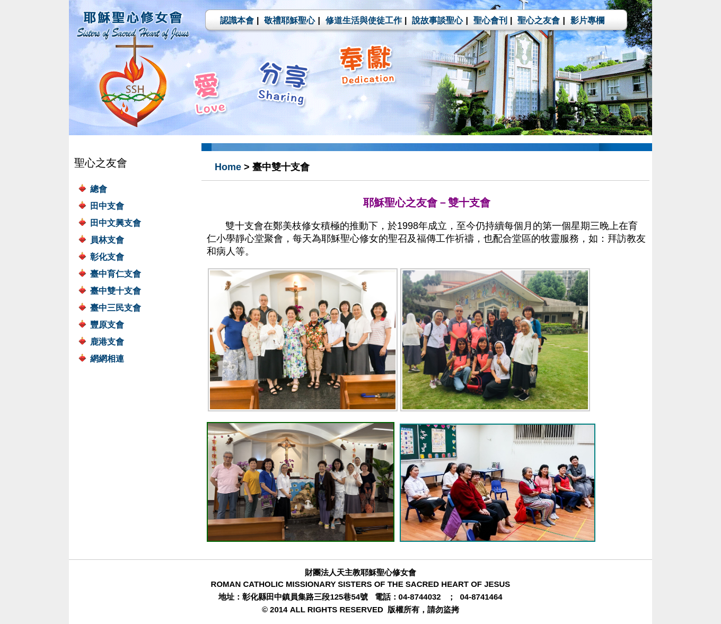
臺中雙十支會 (115, 290)
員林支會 (107, 239)
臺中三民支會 (115, 307)
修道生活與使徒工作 (364, 20)
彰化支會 (107, 256)
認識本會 (237, 20)
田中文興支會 (115, 222)
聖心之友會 (538, 20)
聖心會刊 (490, 20)
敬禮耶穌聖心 (289, 20)
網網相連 (107, 358)
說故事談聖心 (437, 20)
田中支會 (107, 205)
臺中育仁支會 (115, 273)
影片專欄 (587, 20)
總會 (98, 189)
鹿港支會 (107, 341)
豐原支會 (107, 324)
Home (228, 167)
